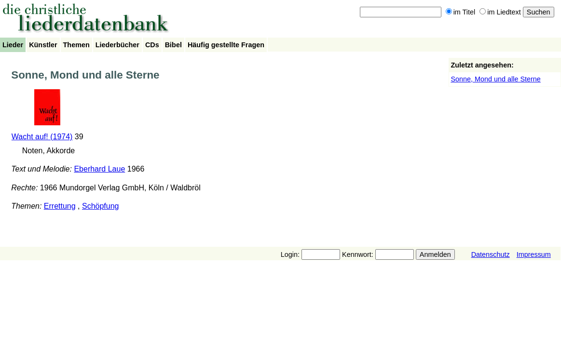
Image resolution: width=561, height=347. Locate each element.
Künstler (43, 45)
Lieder (12, 45)
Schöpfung (100, 206)
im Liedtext (500, 12)
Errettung (60, 206)
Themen (76, 45)
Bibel (173, 45)
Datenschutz (490, 254)
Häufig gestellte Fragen (226, 45)
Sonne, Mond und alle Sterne (495, 79)
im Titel (461, 12)
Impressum (534, 254)
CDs (152, 45)
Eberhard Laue (99, 169)
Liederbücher (117, 45)
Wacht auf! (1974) (42, 137)
